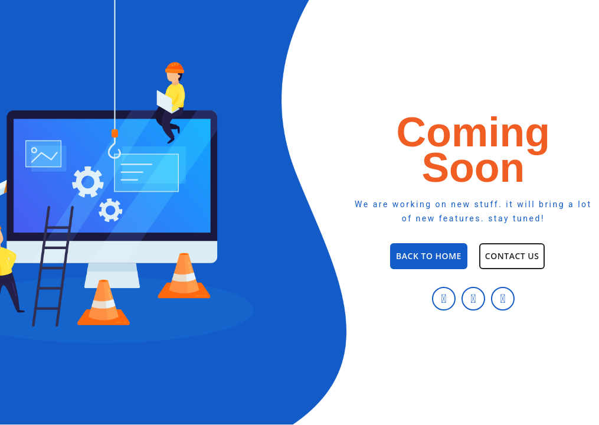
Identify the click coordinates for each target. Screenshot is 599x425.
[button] (428, 256)
